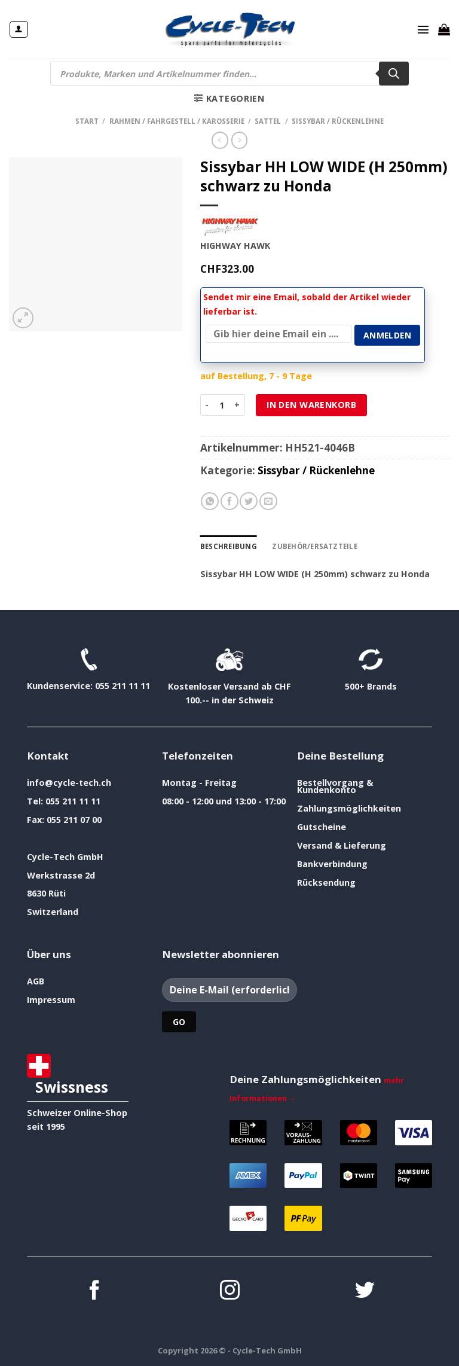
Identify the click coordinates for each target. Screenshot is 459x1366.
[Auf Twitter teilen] (249, 501)
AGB (35, 981)
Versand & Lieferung (341, 845)
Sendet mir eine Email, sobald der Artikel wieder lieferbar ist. (307, 304)
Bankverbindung (332, 864)
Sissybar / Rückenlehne (338, 121)
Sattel (268, 121)
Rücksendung (326, 882)
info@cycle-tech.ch (69, 782)
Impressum (51, 999)
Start (87, 121)
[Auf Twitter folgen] (365, 1291)
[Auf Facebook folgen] (95, 1291)
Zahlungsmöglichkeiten (349, 808)
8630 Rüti (46, 893)
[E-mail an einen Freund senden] (268, 501)
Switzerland (52, 911)
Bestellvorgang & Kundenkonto (335, 786)
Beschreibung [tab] (228, 546)
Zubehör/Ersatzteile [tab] (314, 546)
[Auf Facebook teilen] (229, 501)
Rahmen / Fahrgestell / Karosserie (176, 121)
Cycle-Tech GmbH (65, 856)
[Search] (394, 74)
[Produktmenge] (221, 405)
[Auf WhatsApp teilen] (210, 501)
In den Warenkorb (311, 404)
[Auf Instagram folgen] (230, 1291)
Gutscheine (321, 827)
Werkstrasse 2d (61, 875)
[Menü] (423, 29)
